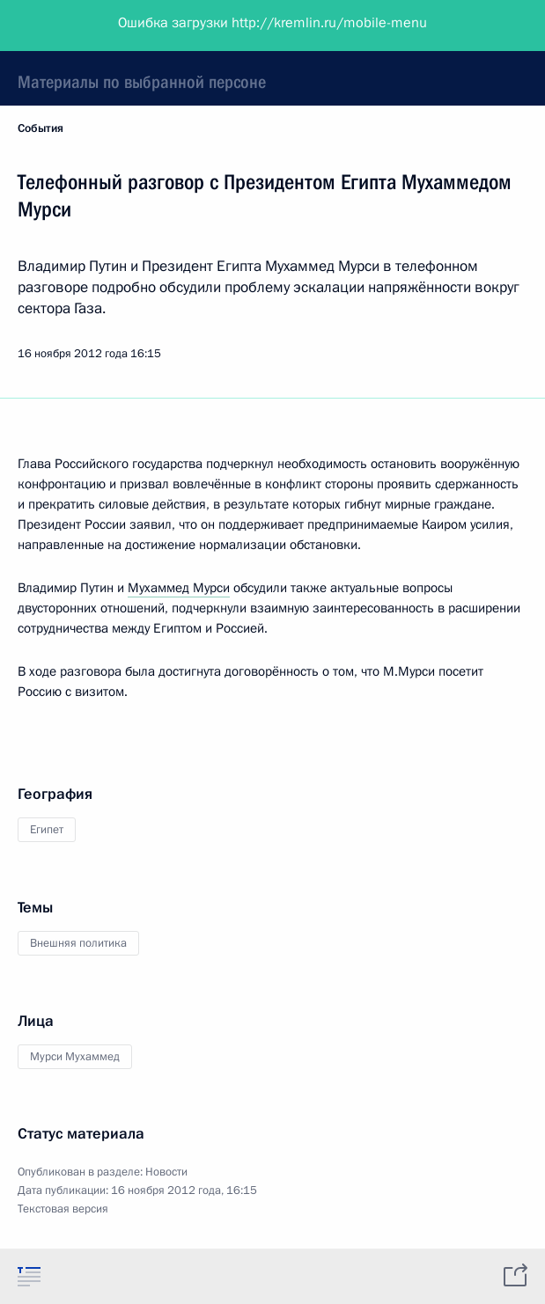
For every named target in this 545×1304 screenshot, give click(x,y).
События (40, 128)
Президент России (81, 26)
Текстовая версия (63, 1209)
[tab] (29, 1275)
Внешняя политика (78, 943)
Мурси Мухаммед (75, 1057)
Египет (46, 830)
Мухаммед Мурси (179, 588)
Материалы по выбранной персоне (142, 81)
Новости (166, 1172)
